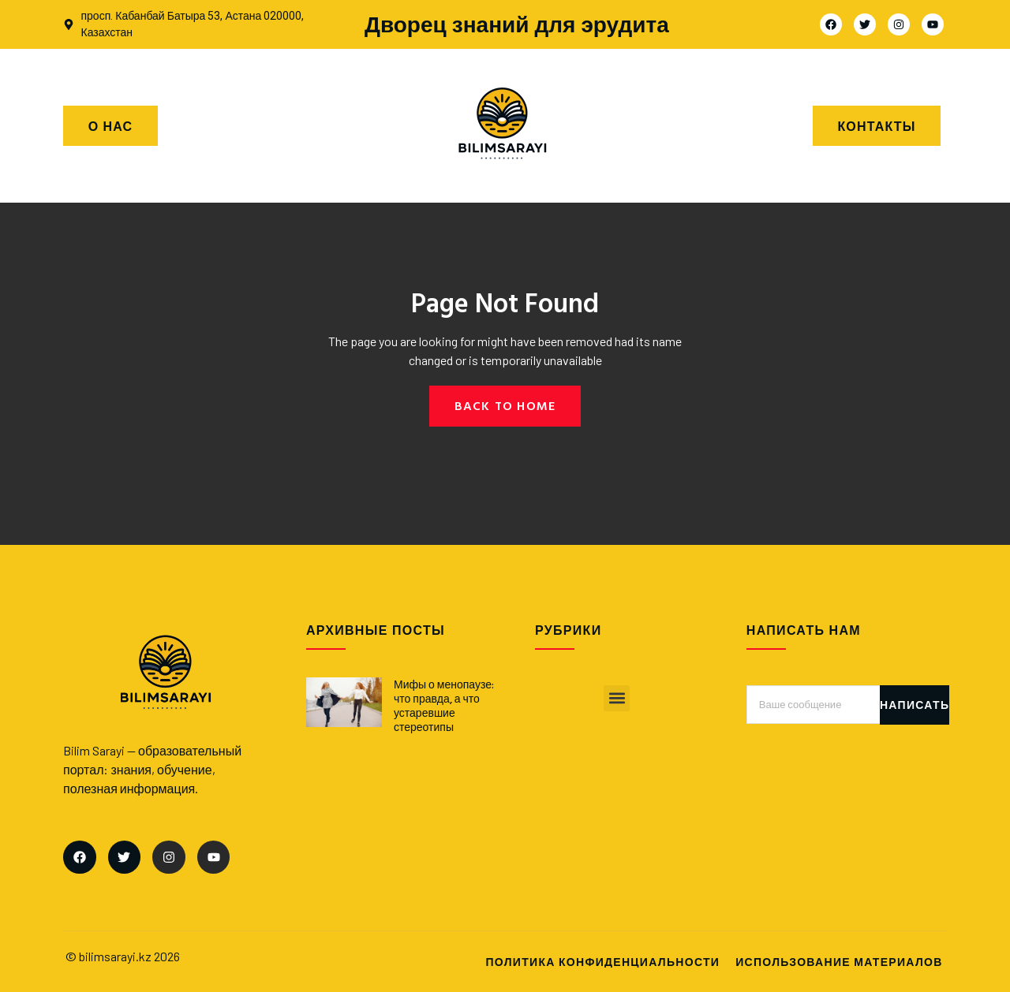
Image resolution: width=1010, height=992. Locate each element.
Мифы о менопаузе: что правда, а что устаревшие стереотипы (444, 706)
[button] (617, 698)
